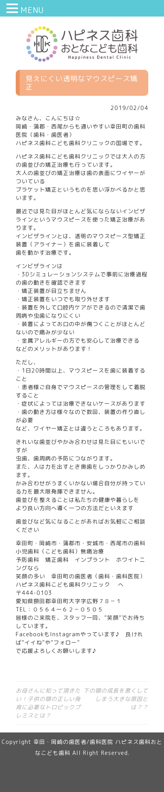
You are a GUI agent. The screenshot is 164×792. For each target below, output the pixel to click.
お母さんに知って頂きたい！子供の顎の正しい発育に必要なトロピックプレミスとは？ (48, 703)
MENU (32, 9)
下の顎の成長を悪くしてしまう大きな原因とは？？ (115, 699)
